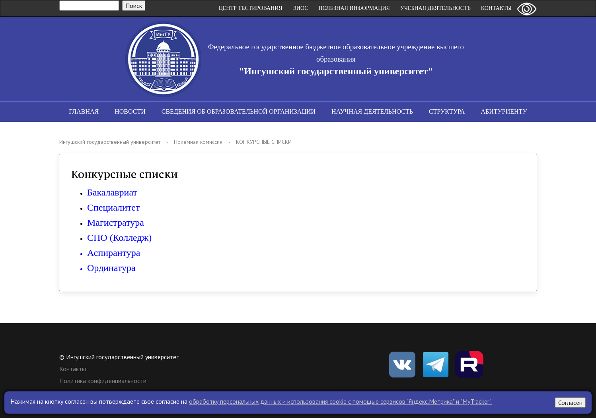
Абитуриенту (504, 111)
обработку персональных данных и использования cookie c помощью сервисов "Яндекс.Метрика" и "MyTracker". (340, 401)
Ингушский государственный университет (109, 141)
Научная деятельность (372, 111)
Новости (130, 111)
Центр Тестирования (250, 8)
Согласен (570, 402)
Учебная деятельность (435, 8)
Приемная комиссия (198, 141)
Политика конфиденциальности (102, 381)
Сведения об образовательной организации (239, 111)
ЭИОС (300, 8)
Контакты (496, 8)
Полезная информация (354, 8)
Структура (447, 111)
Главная (84, 111)
